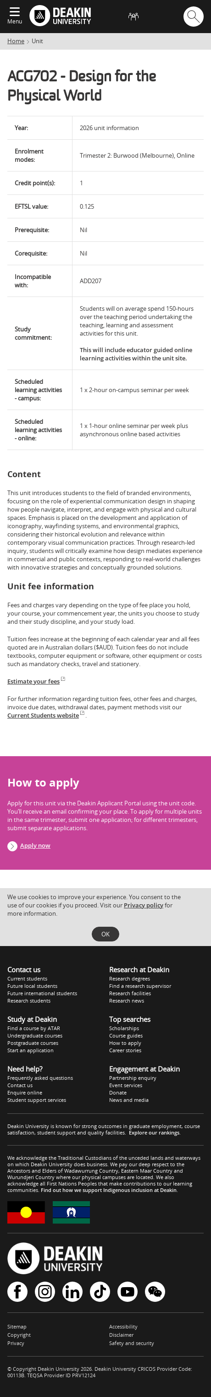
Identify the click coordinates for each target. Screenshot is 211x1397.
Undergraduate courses (34, 1035)
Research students (28, 1000)
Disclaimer (121, 1334)
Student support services (36, 1099)
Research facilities (130, 993)
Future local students (32, 985)
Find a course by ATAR (33, 1028)
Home (15, 41)
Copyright (19, 1334)
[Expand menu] (15, 12)
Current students (27, 978)
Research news (126, 1000)
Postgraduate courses (32, 1042)
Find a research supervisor (140, 985)
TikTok (100, 1292)
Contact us (20, 1085)
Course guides (126, 1035)
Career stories (125, 1050)
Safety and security (131, 1343)
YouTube (127, 1292)
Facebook (17, 1292)
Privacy (15, 1343)
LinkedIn (72, 1292)
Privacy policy (143, 905)
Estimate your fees (36, 681)
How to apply (125, 1042)
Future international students (42, 993)
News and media (129, 1099)
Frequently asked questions (40, 1077)
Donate (118, 1092)
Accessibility (123, 1326)
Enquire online (24, 1092)
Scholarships (124, 1028)
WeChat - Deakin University (155, 1292)
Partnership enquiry (132, 1077)
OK (105, 934)
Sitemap (17, 1326)
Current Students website (46, 715)
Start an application (30, 1050)
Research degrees (129, 978)
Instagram (45, 1292)
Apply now (35, 845)
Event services (125, 1085)
